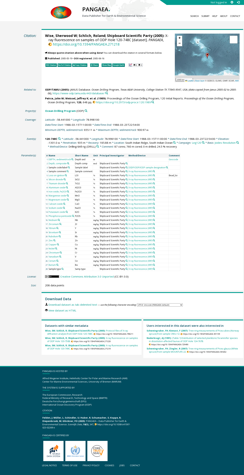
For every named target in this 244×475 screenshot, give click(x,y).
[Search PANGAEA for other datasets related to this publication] (106, 93)
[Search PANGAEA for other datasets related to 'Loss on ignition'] (66, 175)
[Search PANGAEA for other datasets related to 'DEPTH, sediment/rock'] (72, 159)
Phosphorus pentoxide (60, 216)
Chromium (54, 252)
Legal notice (49, 465)
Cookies (109, 465)
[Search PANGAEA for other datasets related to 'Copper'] (58, 244)
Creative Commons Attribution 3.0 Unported (87, 276)
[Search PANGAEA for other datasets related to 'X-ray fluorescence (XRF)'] (154, 171)
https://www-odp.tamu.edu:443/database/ (79, 93)
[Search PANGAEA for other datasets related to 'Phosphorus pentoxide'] (73, 216)
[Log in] (238, 2)
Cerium (52, 260)
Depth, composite (58, 163)
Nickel (52, 248)
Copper (52, 244)
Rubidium (53, 236)
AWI (237, 81)
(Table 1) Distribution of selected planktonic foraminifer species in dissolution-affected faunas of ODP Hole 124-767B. (192, 340)
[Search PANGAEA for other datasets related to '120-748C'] (59, 139)
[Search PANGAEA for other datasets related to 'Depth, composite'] (68, 163)
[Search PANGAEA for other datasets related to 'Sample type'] (62, 269)
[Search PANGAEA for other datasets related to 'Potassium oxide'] (67, 212)
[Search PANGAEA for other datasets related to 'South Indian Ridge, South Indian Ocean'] (174, 142)
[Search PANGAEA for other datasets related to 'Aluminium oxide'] (67, 187)
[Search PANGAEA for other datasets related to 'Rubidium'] (60, 236)
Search (194, 16)
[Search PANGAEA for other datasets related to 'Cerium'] (57, 261)
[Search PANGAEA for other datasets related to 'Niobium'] (59, 220)
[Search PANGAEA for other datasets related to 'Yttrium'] (57, 228)
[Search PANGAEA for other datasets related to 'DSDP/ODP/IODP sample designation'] (167, 167)
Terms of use (69, 465)
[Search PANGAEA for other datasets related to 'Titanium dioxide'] (67, 183)
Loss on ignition (56, 175)
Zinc (51, 240)
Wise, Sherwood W (61, 35)
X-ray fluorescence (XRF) (140, 171)
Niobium (53, 220)
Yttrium (52, 228)
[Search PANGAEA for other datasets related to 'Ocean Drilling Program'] (86, 111)
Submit (205, 16)
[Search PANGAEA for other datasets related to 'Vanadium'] (60, 257)
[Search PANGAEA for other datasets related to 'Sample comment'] (68, 171)
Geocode (173, 159)
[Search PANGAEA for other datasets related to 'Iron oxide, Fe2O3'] (68, 191)
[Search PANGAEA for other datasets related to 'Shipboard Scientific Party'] (127, 163)
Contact (235, 16)
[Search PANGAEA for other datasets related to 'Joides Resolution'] (237, 142)
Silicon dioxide (56, 179)
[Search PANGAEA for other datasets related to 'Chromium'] (61, 252)
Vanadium (54, 256)
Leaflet (189, 81)
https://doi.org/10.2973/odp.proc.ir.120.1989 (123, 102)
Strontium (53, 232)
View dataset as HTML (62, 310)
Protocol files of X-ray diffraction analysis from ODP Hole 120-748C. (86, 332)
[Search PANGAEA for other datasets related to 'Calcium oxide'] (64, 204)
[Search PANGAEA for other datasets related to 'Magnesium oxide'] (68, 200)
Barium (52, 264)
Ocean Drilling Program (60, 111)
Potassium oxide (57, 212)
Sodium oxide (55, 207)
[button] (207, 56)
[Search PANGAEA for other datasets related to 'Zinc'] (54, 240)
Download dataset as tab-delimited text (72, 304)
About (223, 16)
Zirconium (54, 224)
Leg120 (196, 142)
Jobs (122, 465)
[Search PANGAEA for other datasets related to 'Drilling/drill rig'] (97, 146)
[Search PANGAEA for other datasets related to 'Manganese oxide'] (68, 196)
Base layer (200, 81)
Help (214, 16)
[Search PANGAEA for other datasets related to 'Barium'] (57, 265)
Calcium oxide (56, 203)
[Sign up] (232, 2)
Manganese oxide (57, 195)
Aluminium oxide (57, 187)
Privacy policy (91, 465)
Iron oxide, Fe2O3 (57, 191)
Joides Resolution (225, 142)
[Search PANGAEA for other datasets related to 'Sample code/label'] (69, 167)
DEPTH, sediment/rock (60, 159)
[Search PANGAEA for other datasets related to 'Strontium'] (60, 232)
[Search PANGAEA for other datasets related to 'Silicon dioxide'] (65, 179)
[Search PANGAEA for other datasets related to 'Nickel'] (56, 248)
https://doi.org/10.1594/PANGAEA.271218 (86, 44)
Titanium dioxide (57, 183)
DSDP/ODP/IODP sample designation (147, 167)
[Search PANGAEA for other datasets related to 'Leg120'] (203, 142)
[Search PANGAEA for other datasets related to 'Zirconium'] (60, 224)
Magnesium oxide (57, 199)
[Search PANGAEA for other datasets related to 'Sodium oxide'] (64, 208)
